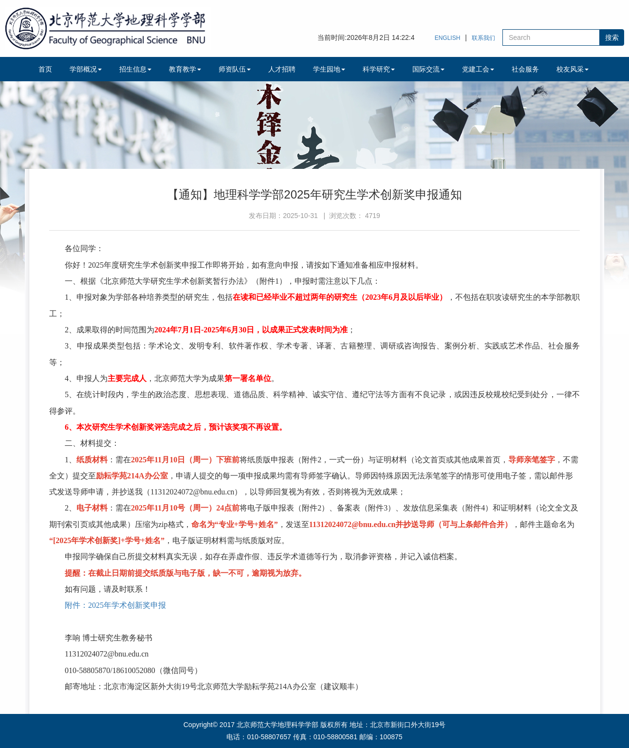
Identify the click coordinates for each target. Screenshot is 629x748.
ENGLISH (448, 38)
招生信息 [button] (135, 69)
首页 (45, 69)
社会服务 (525, 69)
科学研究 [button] (379, 69)
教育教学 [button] (185, 69)
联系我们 (483, 38)
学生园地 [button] (329, 69)
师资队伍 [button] (235, 69)
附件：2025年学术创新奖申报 (115, 605)
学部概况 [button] (86, 69)
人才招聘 (282, 69)
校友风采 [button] (572, 69)
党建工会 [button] (478, 69)
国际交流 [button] (428, 69)
